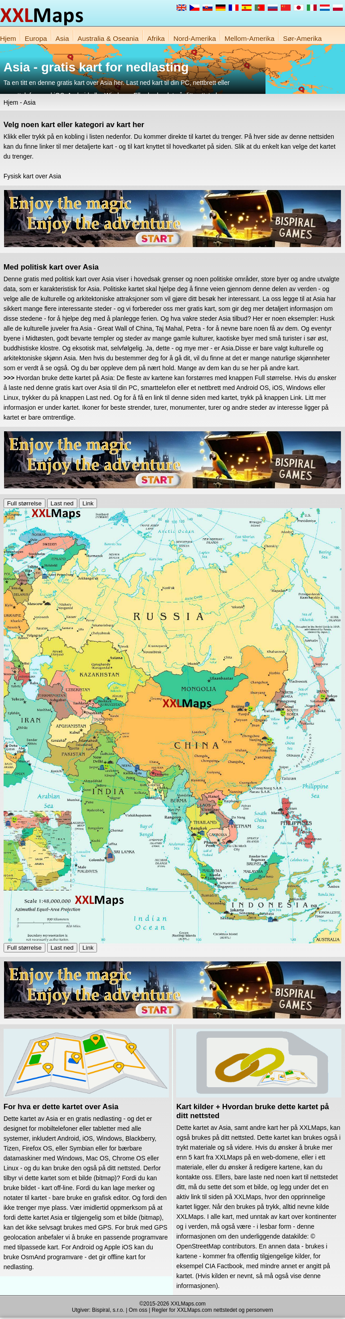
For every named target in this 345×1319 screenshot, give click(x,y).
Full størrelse (24, 503)
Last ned (62, 503)
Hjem (8, 38)
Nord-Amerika (194, 38)
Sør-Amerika (302, 38)
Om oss (138, 1310)
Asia (62, 38)
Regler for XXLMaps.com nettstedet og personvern (212, 1310)
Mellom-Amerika (249, 38)
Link (88, 503)
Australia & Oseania (108, 38)
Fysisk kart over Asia (32, 176)
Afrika (156, 38)
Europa (36, 38)
